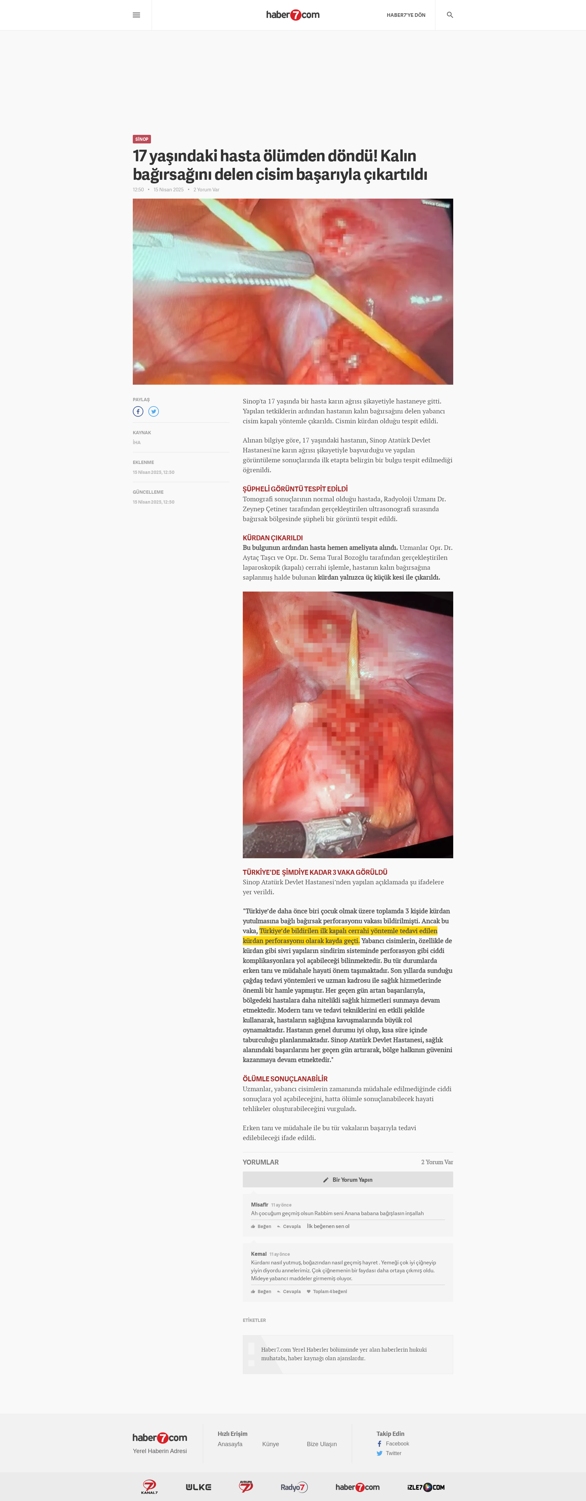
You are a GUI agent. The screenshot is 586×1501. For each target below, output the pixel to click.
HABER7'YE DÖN (406, 15)
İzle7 (426, 1487)
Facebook (393, 1443)
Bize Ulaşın (322, 1444)
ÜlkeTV (198, 1487)
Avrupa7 (246, 1487)
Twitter (389, 1453)
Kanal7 (149, 1487)
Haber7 (358, 1487)
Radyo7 (294, 1487)
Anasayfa (230, 1444)
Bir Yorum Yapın (348, 1179)
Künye (270, 1444)
